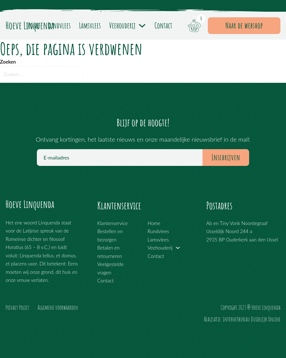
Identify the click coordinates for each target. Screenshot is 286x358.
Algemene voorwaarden (57, 307)
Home (34, 25)
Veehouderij (122, 25)
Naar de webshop (244, 25)
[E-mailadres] (143, 157)
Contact (163, 25)
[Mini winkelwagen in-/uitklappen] (194, 26)
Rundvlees (59, 25)
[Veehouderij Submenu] (142, 26)
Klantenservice (112, 223)
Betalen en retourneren (109, 252)
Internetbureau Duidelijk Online (251, 319)
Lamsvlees (90, 25)
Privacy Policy (17, 307)
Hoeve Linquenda (30, 204)
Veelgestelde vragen (110, 268)
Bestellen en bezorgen (110, 235)
